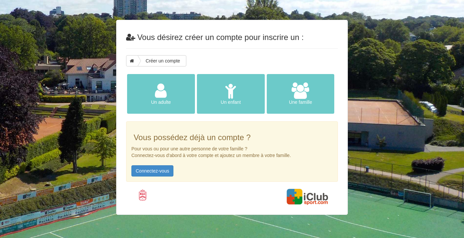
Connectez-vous (152, 171)
